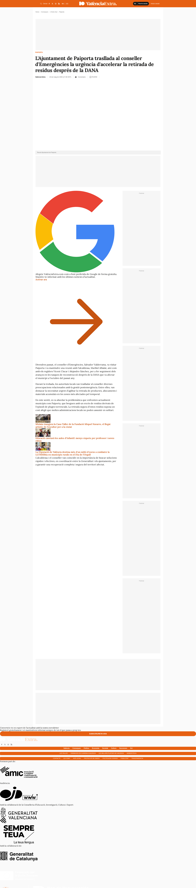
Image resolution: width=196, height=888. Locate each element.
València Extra (40, 77)
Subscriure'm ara (98, 734)
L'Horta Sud (53, 12)
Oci (131, 748)
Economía (95, 748)
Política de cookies (110, 758)
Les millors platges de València (111, 753)
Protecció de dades (92, 758)
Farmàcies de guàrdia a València (83, 753)
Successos (123, 748)
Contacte (56, 758)
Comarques (44, 12)
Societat (105, 748)
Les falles (64, 753)
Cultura (113, 748)
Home (37, 12)
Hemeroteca (131, 753)
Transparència (137, 758)
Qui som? (66, 758)
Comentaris (80, 77)
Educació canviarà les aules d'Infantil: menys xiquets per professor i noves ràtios (75, 439)
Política (86, 748)
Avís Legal (77, 758)
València (67, 748)
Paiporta (39, 52)
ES (67, 4)
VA (63, 4)
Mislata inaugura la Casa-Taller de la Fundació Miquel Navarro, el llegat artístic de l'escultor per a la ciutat (73, 425)
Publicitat (124, 758)
